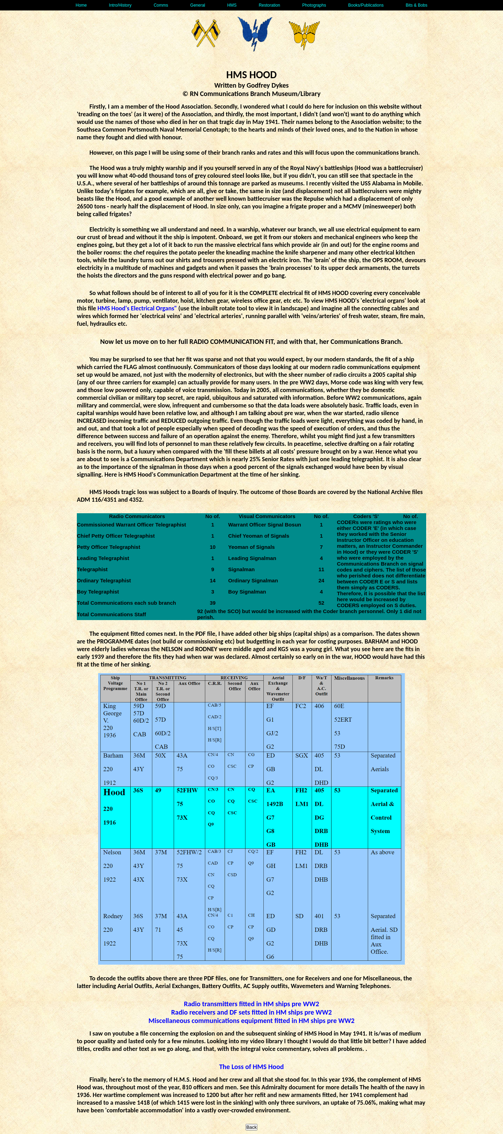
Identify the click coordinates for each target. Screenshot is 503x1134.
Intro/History (120, 5)
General (197, 5)
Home (81, 5)
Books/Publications (366, 5)
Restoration (269, 5)
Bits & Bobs (416, 5)
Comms (161, 5)
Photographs (314, 5)
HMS (232, 5)
